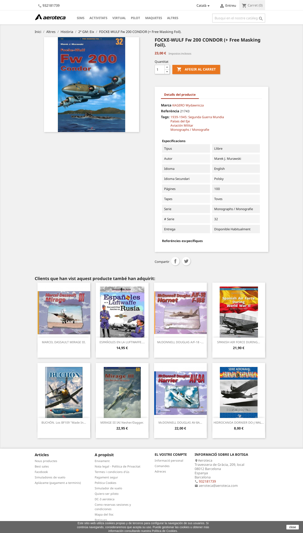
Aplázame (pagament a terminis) (58, 483)
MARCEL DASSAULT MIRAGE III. (64, 342)
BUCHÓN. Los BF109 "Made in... (63, 422)
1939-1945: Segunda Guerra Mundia (197, 117)
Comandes (162, 466)
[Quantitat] (160, 69)
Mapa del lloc (104, 514)
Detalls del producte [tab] (180, 94)
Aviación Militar (181, 125)
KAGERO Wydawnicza (188, 105)
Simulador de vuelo (108, 488)
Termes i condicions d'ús (112, 472)
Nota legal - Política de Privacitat (117, 466)
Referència (170, 111)
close (292, 527)
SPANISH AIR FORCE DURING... (238, 342)
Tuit (186, 261)
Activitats (98, 18)
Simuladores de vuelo (50, 477)
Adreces (160, 471)
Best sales (42, 466)
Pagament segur (106, 477)
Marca (166, 105)
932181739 (51, 5)
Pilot (135, 18)
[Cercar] (238, 18)
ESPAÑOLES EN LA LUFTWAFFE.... (122, 342)
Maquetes (153, 18)
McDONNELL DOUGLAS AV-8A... (180, 422)
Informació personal (169, 460)
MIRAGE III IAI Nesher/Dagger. (122, 422)
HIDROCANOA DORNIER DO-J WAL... (239, 422)
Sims (80, 18)
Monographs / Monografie (189, 129)
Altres (172, 18)
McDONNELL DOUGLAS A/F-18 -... (180, 342)
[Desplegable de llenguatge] (204, 5)
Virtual (119, 18)
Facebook (41, 472)
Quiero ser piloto (106, 494)
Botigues (101, 520)
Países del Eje (180, 121)
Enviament (102, 461)
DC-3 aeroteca (104, 499)
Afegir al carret (196, 69)
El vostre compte (171, 454)
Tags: (165, 117)
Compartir (175, 261)
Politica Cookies (105, 483)
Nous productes (46, 461)
